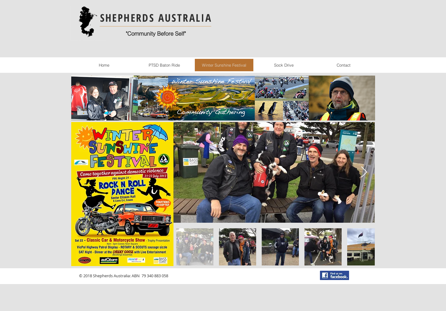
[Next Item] (364, 172)
